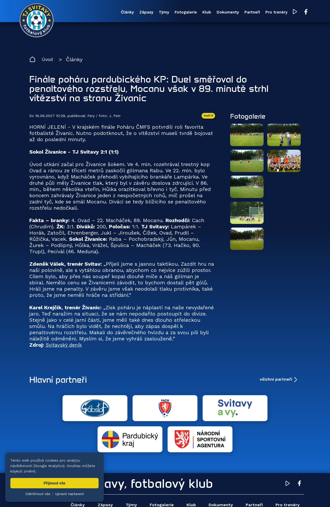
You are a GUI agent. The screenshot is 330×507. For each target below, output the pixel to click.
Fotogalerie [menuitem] (167, 12)
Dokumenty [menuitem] (213, 12)
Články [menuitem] (102, 12)
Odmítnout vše (37, 494)
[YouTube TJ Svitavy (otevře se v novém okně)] (285, 13)
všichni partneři (276, 381)
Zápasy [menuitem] (123, 12)
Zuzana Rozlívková (108, 495)
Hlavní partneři (61, 381)
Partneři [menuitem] (240, 12)
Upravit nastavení (69, 494)
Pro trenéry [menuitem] (266, 12)
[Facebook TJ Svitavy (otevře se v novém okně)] (295, 12)
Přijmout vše (54, 483)
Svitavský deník (65, 347)
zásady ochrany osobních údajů (253, 495)
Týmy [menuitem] (143, 12)
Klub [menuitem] (190, 12)
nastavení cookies (206, 495)
